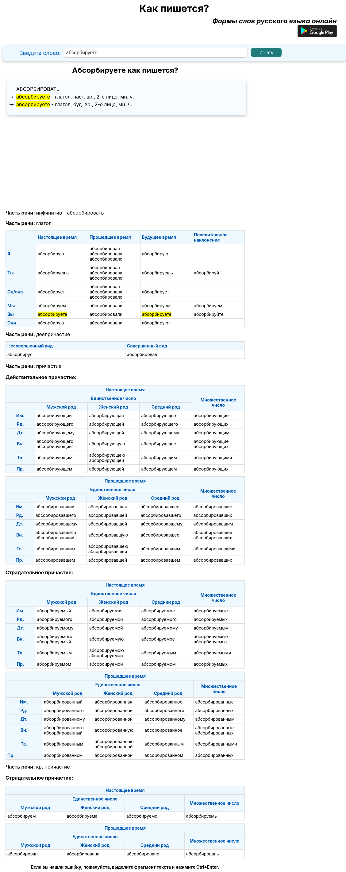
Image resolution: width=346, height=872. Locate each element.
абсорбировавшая (107, 506)
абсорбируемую (106, 638)
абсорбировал (105, 248)
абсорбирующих (211, 424)
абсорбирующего (55, 424)
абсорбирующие (211, 415)
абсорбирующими (213, 457)
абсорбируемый (54, 610)
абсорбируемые (211, 610)
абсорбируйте (209, 314)
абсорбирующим (211, 432)
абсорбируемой (106, 619)
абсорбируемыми (212, 652)
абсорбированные (214, 701)
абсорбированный (63, 701)
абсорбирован (22, 853)
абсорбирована (83, 853)
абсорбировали (106, 305)
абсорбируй (206, 272)
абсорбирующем (54, 468)
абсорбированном (63, 755)
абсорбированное (163, 701)
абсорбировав (142, 354)
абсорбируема (82, 816)
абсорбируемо (141, 816)
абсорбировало (106, 259)
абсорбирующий (54, 415)
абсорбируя (20, 354)
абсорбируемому (55, 627)
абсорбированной (114, 710)
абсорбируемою (106, 650)
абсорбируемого (54, 619)
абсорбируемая (105, 610)
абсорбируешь (53, 272)
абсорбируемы (202, 816)
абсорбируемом (54, 664)
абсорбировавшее (159, 506)
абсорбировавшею (108, 546)
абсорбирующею (107, 455)
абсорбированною (114, 741)
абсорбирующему (56, 432)
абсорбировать (38, 89)
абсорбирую (51, 253)
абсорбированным (214, 719)
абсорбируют (52, 322)
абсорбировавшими (215, 548)
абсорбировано (142, 853)
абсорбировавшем (55, 560)
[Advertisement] (125, 163)
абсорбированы (203, 853)
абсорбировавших (213, 515)
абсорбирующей (106, 424)
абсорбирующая (106, 415)
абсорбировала (106, 253)
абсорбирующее (158, 415)
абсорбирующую (107, 443)
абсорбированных (214, 710)
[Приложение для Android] (317, 35)
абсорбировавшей (107, 515)
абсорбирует (51, 291)
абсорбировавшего (56, 515)
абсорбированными (216, 743)
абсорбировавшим (213, 523)
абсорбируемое (158, 610)
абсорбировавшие (213, 506)
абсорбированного (64, 710)
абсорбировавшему (57, 523)
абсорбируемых (211, 619)
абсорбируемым (211, 627)
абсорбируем (52, 305)
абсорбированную (114, 730)
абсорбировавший (55, 506)
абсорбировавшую (108, 534)
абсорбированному (64, 719)
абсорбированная (114, 701)
